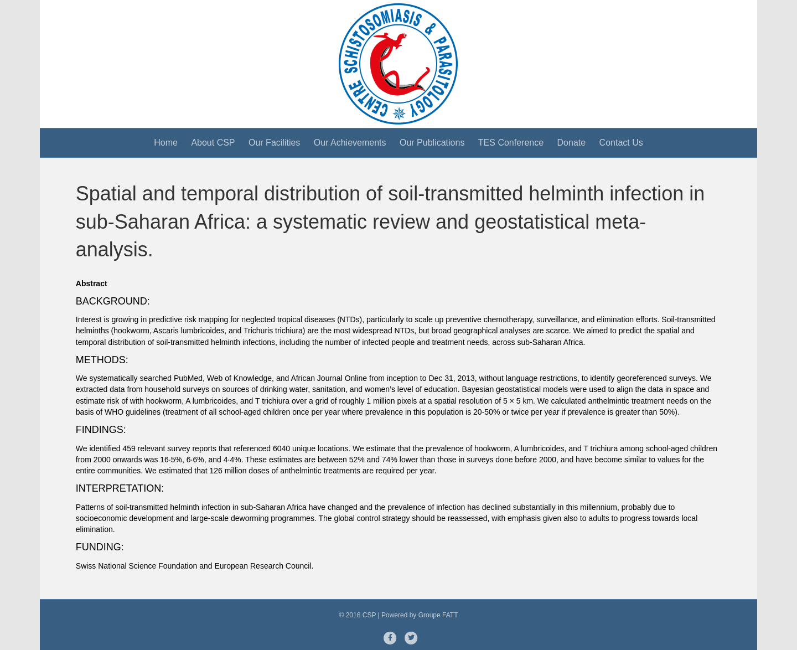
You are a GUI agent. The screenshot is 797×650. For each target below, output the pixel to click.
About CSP (213, 142)
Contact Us (621, 142)
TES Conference (511, 142)
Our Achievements (350, 142)
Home (166, 142)
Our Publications (432, 142)
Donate (571, 142)
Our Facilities (274, 142)
